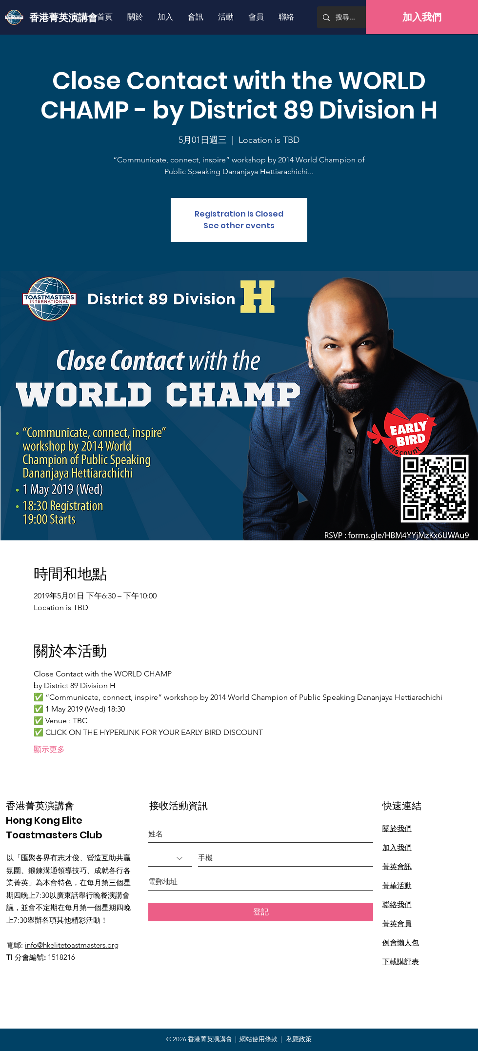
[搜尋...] (361, 17)
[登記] (260, 912)
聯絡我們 (397, 904)
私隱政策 (298, 1039)
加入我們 (397, 847)
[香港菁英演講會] (65, 17)
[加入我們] (422, 17)
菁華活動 (397, 885)
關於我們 (397, 828)
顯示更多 (49, 749)
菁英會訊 (397, 866)
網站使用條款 (258, 1039)
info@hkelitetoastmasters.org (72, 945)
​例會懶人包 (400, 942)
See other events (239, 225)
